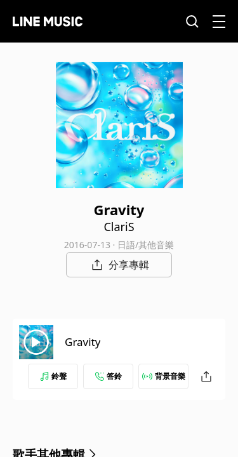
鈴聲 (53, 376)
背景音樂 (163, 376)
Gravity (82, 341)
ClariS (118, 226)
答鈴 (108, 376)
